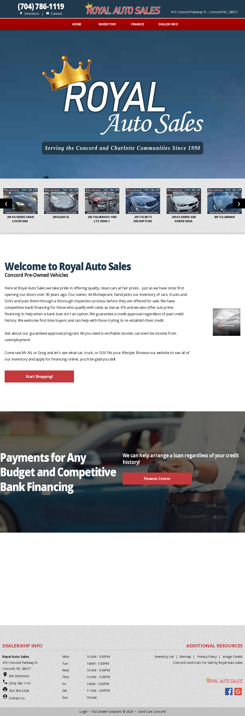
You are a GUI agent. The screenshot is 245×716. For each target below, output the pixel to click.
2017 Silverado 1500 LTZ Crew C (102, 219)
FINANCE (137, 24)
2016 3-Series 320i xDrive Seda (184, 219)
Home (76, 24)
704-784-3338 (19, 691)
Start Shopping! (39, 376)
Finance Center (157, 478)
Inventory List (164, 656)
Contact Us (17, 698)
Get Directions (19, 676)
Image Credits (233, 656)
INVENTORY (107, 24)
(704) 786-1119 (41, 6)
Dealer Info (168, 24)
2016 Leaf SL (61, 217)
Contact (54, 13)
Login (83, 711)
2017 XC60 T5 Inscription (142, 219)
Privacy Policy (207, 656)
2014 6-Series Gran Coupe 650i (20, 219)
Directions (29, 13)
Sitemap (185, 656)
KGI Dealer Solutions (106, 711)
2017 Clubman (224, 217)
